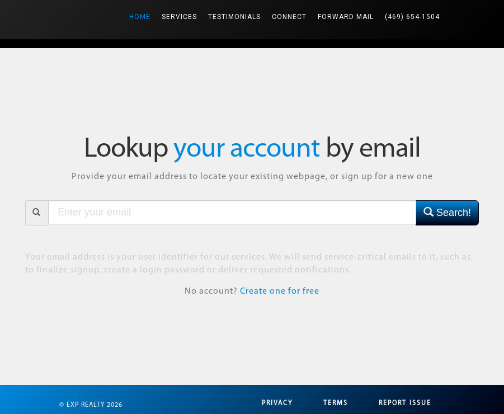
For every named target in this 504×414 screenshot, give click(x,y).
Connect (289, 17)
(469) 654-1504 (412, 17)
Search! (447, 212)
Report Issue (405, 403)
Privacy (277, 403)
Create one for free (279, 291)
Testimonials (234, 17)
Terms (335, 403)
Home (142, 10)
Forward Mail (346, 17)
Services (179, 17)
